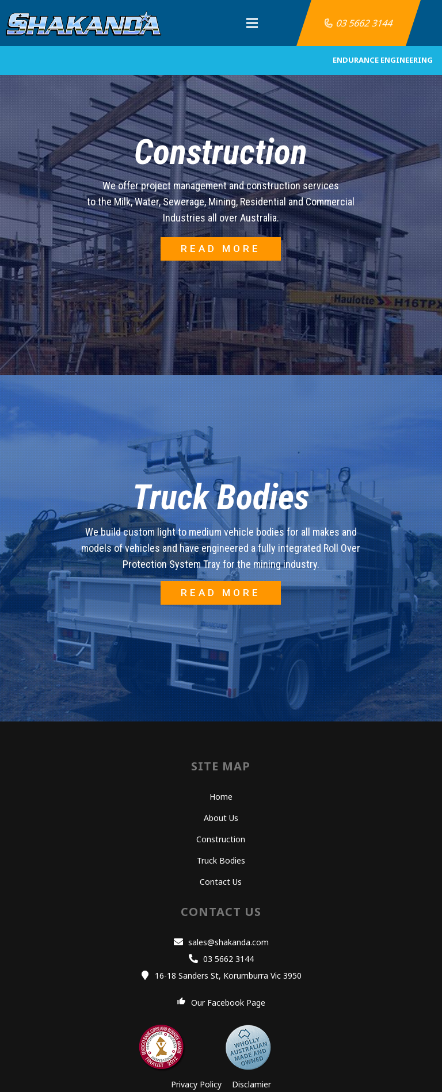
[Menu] (232, 23)
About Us (221, 817)
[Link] (84, 23)
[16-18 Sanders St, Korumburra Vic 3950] (147, 976)
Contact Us (221, 881)
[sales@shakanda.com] (180, 942)
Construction (220, 839)
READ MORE (221, 248)
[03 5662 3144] (195, 959)
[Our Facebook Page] (184, 1003)
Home (221, 796)
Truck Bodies (221, 860)
